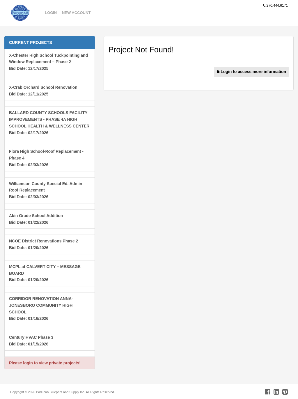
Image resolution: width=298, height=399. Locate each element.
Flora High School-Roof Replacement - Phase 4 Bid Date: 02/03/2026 (46, 158)
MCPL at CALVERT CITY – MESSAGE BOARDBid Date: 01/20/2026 (45, 273)
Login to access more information (251, 71)
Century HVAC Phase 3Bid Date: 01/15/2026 (31, 340)
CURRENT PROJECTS (30, 42)
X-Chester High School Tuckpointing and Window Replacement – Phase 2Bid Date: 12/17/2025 (48, 62)
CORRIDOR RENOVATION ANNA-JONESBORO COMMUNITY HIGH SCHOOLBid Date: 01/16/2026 (41, 308)
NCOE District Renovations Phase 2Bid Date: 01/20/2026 (43, 244)
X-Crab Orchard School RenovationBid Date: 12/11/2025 (43, 90)
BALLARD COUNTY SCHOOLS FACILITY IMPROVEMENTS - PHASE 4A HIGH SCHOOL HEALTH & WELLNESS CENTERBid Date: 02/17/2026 (49, 122)
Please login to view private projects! (45, 363)
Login (51, 12)
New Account (76, 12)
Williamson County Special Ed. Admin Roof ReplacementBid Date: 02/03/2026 (45, 190)
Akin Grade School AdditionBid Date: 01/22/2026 (36, 219)
